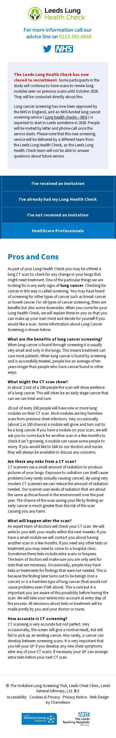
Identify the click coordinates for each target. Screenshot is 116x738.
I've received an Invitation (58, 183)
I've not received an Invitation (57, 215)
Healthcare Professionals (58, 230)
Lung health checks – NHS (66, 117)
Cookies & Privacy (44, 697)
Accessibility (17, 697)
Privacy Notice (75, 697)
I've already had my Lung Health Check (58, 199)
